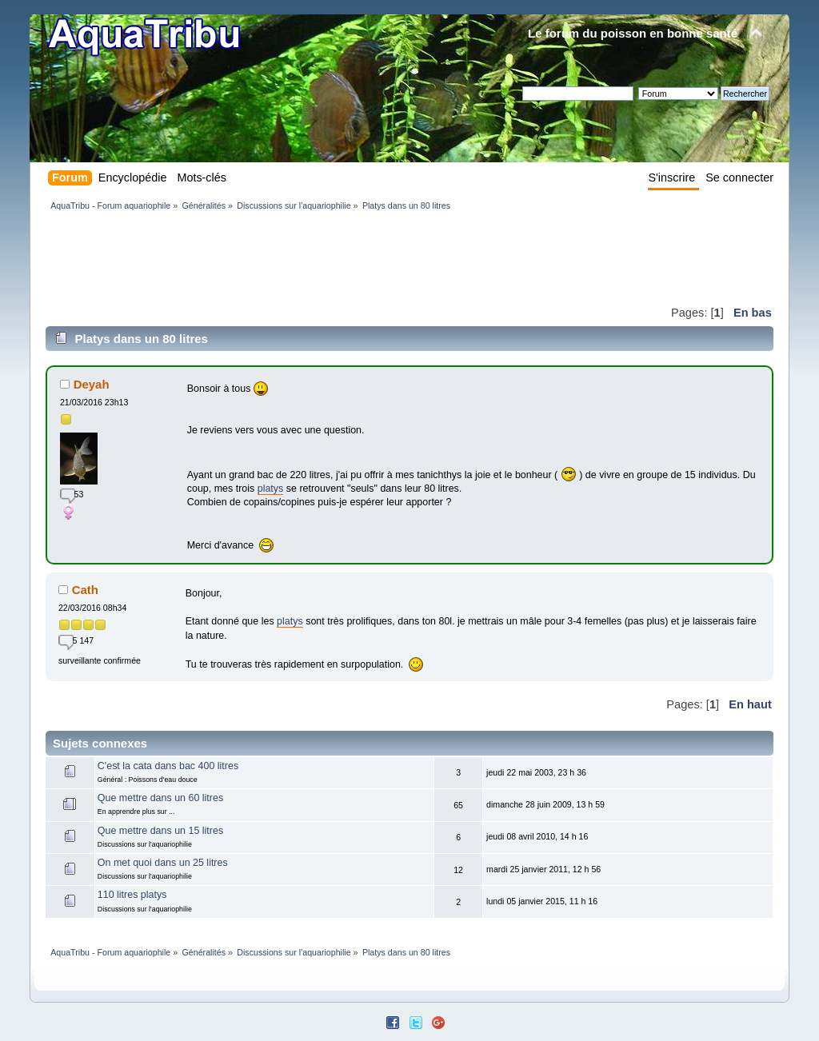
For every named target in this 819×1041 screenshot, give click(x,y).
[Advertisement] (337, 257)
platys (271, 488)
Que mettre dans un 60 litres (160, 798)
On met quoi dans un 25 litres (163, 862)
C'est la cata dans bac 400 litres (168, 766)
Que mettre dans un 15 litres (160, 830)
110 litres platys (132, 894)
